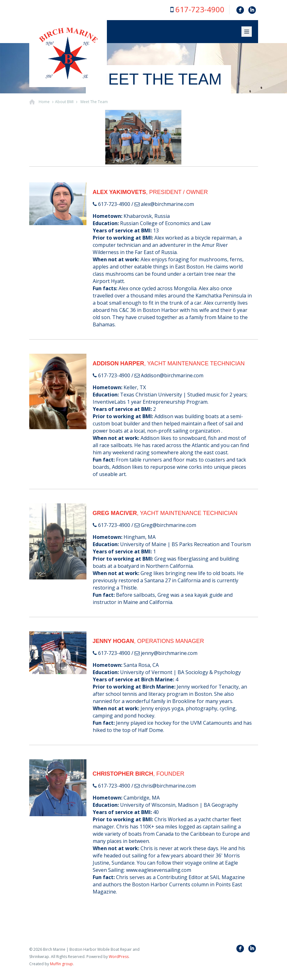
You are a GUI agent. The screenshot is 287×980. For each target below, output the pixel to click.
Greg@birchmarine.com (168, 525)
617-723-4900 (199, 9)
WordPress (119, 956)
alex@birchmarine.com (167, 204)
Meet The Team (94, 101)
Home (44, 101)
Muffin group (61, 963)
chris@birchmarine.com (168, 785)
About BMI (64, 101)
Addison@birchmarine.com (172, 375)
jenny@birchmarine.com (169, 653)
